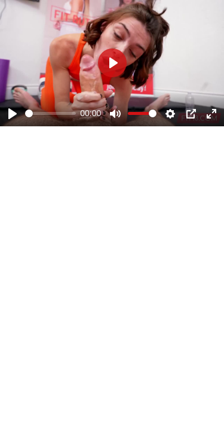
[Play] (12, 113)
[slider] (50, 113)
